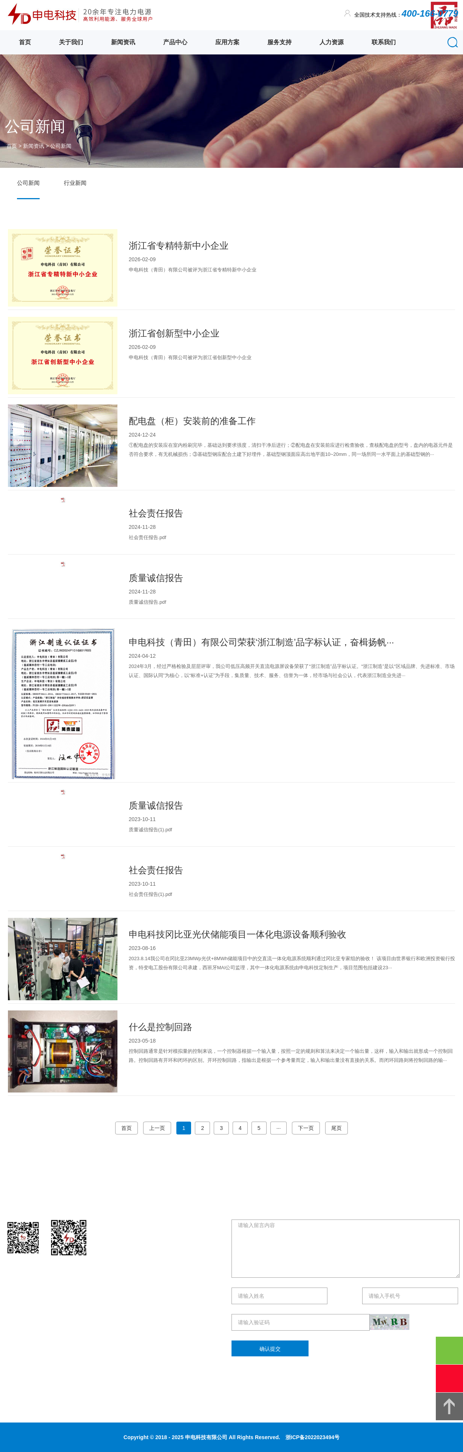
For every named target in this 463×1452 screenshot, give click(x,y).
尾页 (336, 1128)
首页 (25, 42)
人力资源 (331, 42)
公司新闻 (60, 146)
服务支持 (279, 42)
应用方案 (227, 42)
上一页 (157, 1128)
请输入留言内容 (346, 1249)
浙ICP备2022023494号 (313, 1437)
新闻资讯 (123, 42)
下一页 (306, 1128)
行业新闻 (75, 183)
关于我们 (71, 42)
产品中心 (175, 42)
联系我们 (384, 42)
